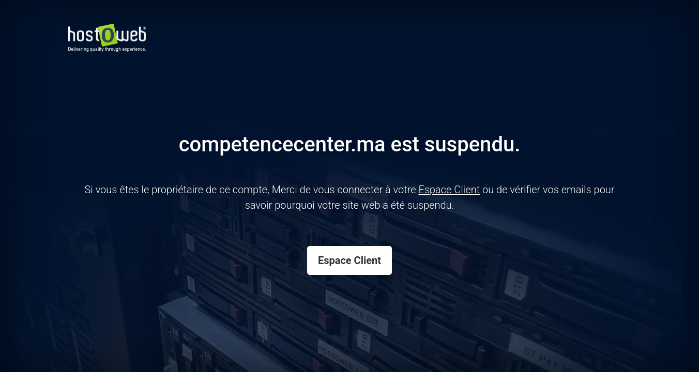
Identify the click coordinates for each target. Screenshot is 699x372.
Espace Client (349, 260)
